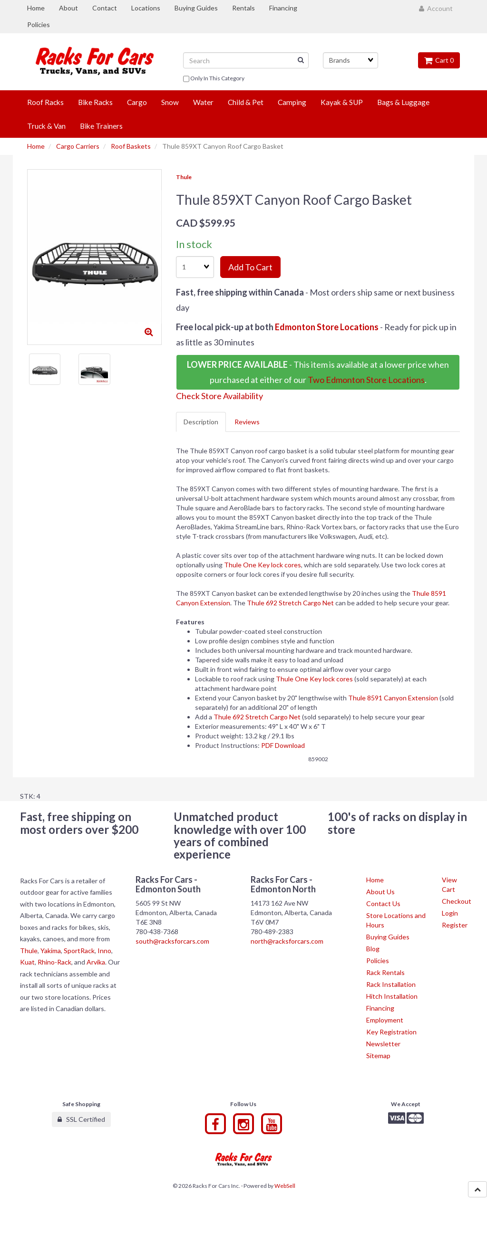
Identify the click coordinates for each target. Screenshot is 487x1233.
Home (36, 146)
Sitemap (378, 1055)
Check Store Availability (219, 396)
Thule (184, 177)
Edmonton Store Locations (327, 327)
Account (436, 8)
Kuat (27, 962)
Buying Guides (387, 937)
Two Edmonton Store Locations (366, 379)
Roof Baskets (131, 146)
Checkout (456, 901)
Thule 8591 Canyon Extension (393, 698)
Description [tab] (201, 422)
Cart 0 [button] (439, 60)
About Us (380, 892)
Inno (104, 950)
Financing (380, 1008)
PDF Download (283, 745)
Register (455, 925)
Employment (384, 1020)
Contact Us (383, 903)
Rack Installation (391, 984)
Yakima (50, 950)
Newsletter (383, 1044)
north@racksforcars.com (287, 941)
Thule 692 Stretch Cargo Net (290, 603)
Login (450, 913)
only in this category (213, 79)
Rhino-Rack (54, 962)
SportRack (79, 950)
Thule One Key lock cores (262, 565)
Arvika (96, 962)
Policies (377, 960)
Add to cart (250, 267)
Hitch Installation (392, 996)
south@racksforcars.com (172, 941)
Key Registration (391, 1032)
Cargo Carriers (77, 146)
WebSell (284, 1185)
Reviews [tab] (247, 422)
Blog (373, 949)
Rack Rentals (385, 972)
